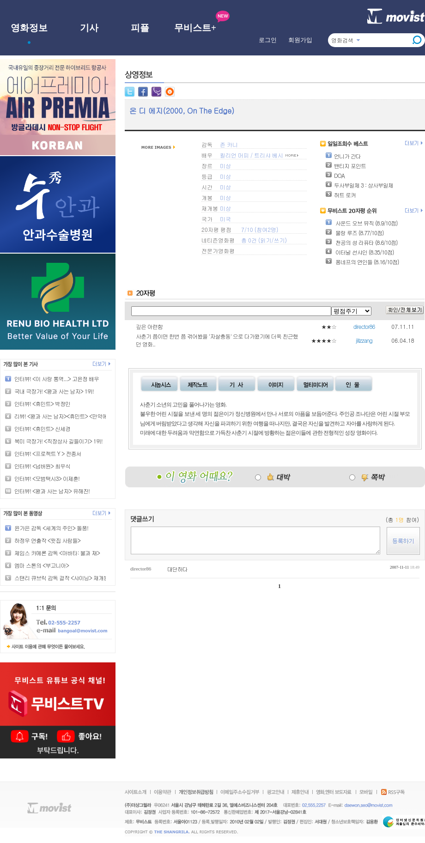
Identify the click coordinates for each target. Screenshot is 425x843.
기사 (89, 28)
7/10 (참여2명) (260, 229)
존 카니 (229, 144)
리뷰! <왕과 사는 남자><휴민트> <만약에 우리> (68, 416)
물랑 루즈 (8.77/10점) (354, 233)
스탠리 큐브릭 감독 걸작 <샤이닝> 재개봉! (62, 578)
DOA (335, 175)
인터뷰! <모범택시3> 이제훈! (46, 478)
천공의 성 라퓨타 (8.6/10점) (361, 242)
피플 (140, 28)
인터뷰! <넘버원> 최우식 (42, 466)
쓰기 (279, 240)
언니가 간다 (343, 156)
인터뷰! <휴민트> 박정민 (42, 403)
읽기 (265, 240)
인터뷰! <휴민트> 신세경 (42, 428)
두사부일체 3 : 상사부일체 (359, 185)
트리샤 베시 (268, 155)
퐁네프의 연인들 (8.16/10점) (362, 262)
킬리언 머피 (234, 155)
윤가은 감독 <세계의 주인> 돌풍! (51, 528)
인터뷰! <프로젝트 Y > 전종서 (47, 453)
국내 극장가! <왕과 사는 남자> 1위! (54, 391)
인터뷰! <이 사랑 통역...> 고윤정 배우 (56, 378)
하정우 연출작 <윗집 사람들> (47, 540)
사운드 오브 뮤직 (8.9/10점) (361, 223)
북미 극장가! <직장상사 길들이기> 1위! (58, 441)
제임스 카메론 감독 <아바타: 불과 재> (57, 553)
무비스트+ (195, 28)
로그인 (268, 39)
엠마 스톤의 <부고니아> (41, 565)
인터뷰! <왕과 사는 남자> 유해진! (52, 491)
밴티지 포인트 (345, 166)
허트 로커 (340, 195)
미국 (225, 219)
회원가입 (300, 39)
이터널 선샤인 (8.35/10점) (359, 252)
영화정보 (29, 28)
